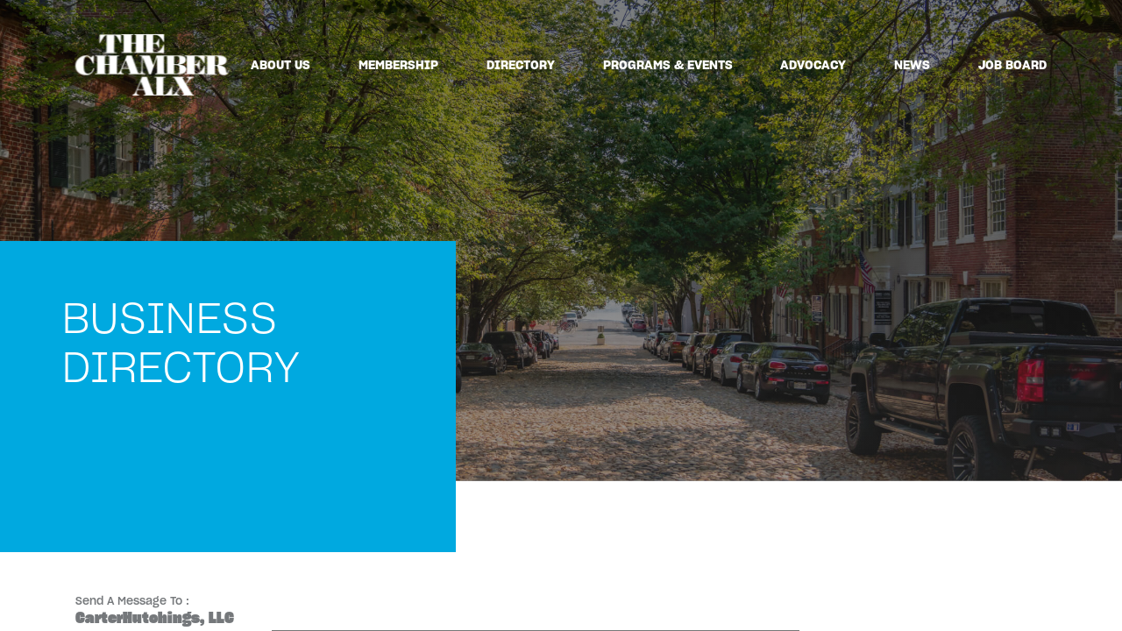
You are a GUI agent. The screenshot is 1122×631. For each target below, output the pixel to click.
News (912, 65)
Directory (520, 65)
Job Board (1012, 65)
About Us (280, 65)
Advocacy (813, 65)
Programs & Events (668, 65)
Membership (398, 65)
